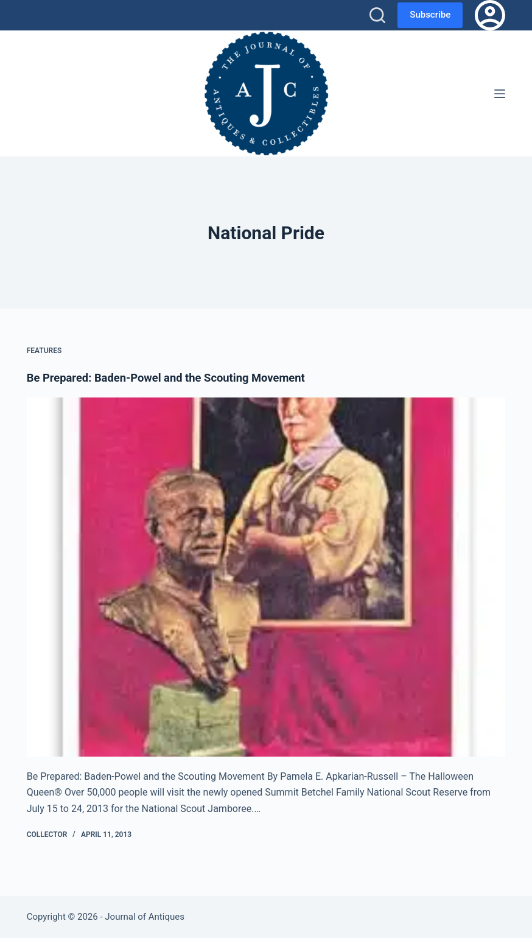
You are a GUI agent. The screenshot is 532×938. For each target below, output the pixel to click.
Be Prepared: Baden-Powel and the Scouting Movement (178, 377)
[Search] (377, 15)
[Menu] (499, 93)
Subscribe (430, 14)
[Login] (490, 15)
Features (44, 350)
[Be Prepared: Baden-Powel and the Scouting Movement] (266, 577)
